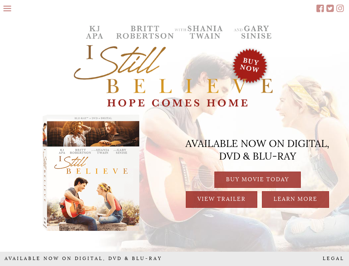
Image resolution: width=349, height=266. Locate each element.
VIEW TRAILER (221, 199)
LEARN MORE (295, 199)
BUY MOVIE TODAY (257, 179)
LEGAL (333, 258)
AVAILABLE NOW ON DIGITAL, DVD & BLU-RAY (83, 258)
